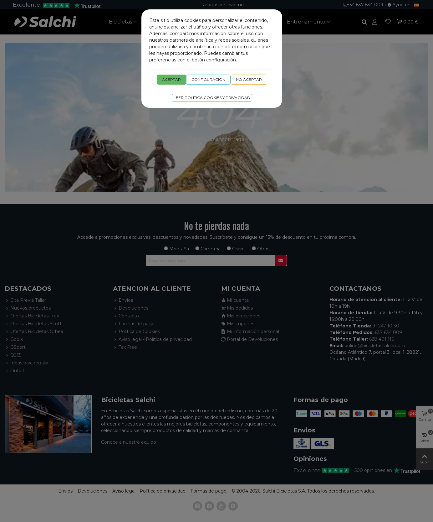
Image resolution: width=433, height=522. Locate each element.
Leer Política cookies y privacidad (212, 97)
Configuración (208, 79)
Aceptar (171, 79)
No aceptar (249, 79)
